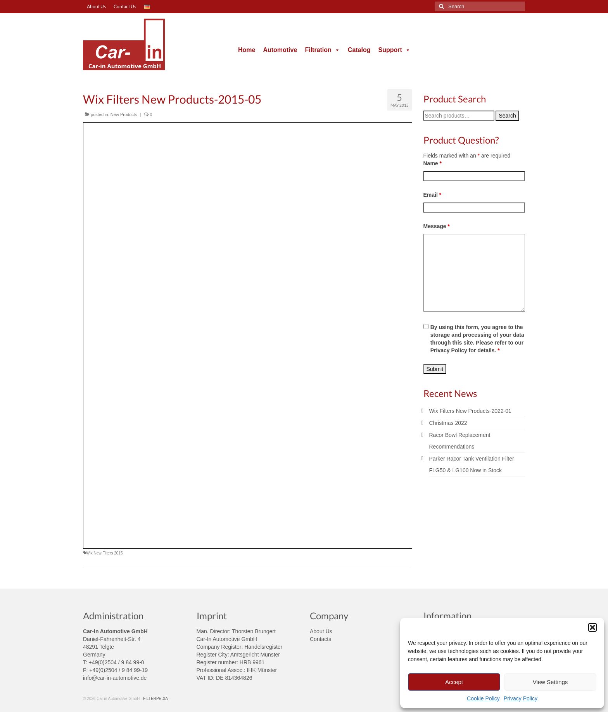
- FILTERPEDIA (154, 698)
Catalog (359, 50)
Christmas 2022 (448, 423)
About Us (321, 631)
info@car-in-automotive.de (115, 678)
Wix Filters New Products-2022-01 (470, 411)
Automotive (280, 50)
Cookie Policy (483, 698)
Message (436, 226)
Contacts (320, 639)
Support (394, 50)
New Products (124, 114)
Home (246, 50)
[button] (592, 627)
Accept (454, 682)
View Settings (550, 682)
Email (432, 195)
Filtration (322, 50)
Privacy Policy (520, 698)
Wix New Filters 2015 (104, 553)
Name (432, 163)
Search (507, 116)
